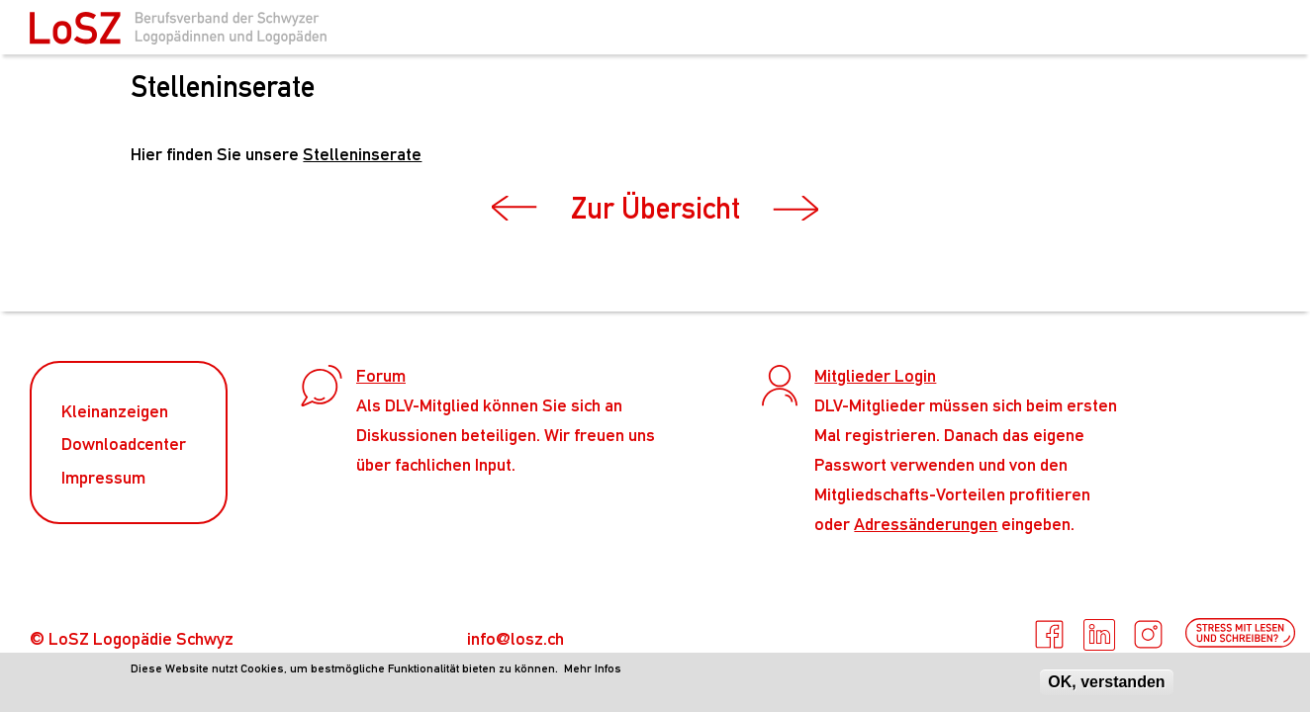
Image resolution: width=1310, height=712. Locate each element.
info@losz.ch (515, 638)
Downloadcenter (123, 443)
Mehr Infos (592, 670)
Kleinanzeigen (114, 410)
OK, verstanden (1106, 683)
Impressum (103, 477)
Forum (381, 375)
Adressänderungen (925, 523)
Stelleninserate (362, 153)
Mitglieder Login (875, 375)
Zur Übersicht (655, 208)
